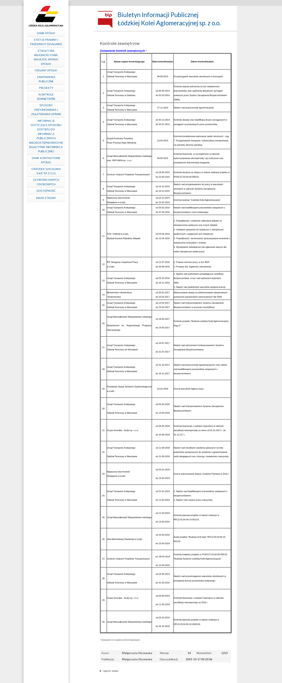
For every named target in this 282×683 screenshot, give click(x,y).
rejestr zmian (110, 670)
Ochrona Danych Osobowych (69, 182)
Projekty (69, 87)
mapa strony (70, 198)
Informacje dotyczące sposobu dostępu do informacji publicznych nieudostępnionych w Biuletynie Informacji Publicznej (69, 136)
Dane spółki (70, 33)
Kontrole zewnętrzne (69, 96)
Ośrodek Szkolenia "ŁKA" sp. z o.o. (69, 171)
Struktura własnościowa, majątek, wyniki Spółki (69, 57)
